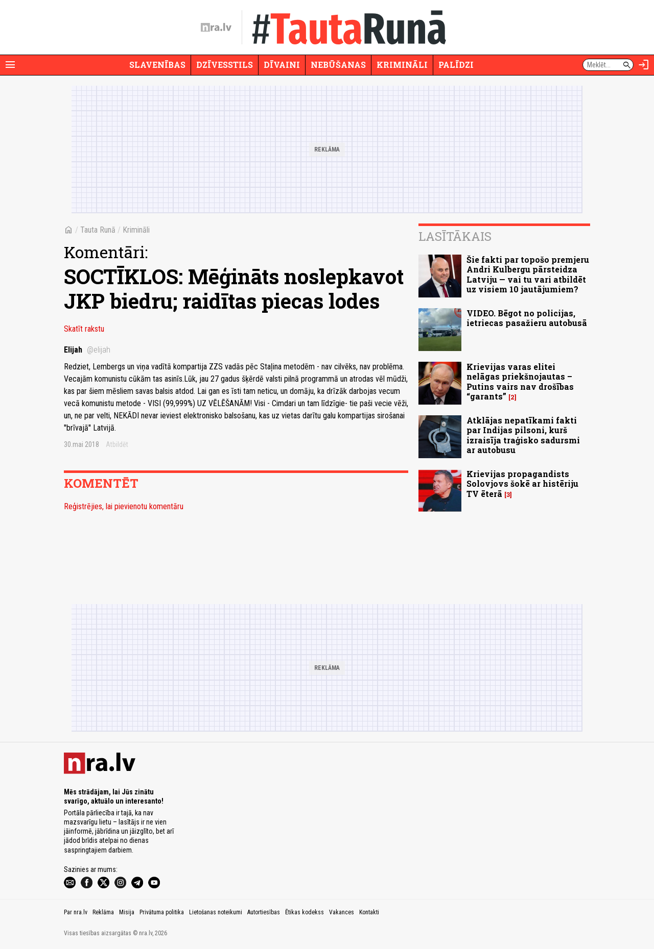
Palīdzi (456, 64)
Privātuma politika (161, 912)
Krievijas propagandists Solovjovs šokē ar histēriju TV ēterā (522, 483)
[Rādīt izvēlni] (10, 65)
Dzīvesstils (224, 64)
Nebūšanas (338, 64)
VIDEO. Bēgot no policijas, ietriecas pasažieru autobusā (526, 318)
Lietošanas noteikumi (215, 912)
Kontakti (369, 912)
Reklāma (103, 912)
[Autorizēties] (644, 65)
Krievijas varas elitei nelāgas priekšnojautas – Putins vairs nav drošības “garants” (520, 381)
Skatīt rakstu (84, 329)
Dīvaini (282, 64)
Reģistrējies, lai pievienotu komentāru (123, 506)
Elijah (87, 350)
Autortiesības (263, 912)
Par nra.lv (75, 912)
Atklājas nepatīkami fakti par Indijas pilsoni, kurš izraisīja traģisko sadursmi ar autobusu (523, 435)
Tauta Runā (97, 230)
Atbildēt (117, 444)
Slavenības (157, 64)
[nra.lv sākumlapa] (216, 27)
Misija (126, 912)
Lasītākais (455, 236)
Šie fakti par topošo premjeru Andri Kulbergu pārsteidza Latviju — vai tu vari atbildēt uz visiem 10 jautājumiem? (527, 274)
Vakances (341, 912)
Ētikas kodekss (304, 912)
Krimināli (402, 64)
